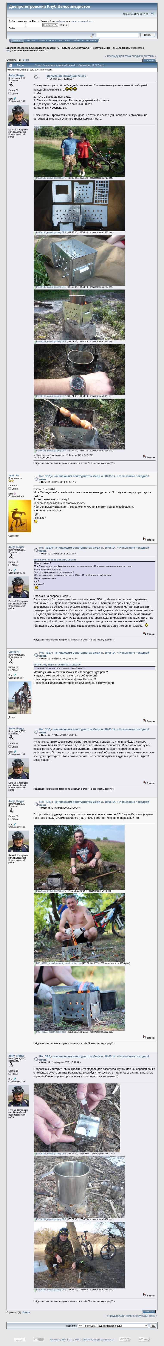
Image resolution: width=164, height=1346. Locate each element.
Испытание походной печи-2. (30, 50)
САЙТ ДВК (30, 40)
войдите (61, 21)
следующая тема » (144, 56)
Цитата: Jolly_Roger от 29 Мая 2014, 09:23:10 (57, 665)
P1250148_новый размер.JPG (50, 232)
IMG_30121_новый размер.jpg (50, 1032)
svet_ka (13, 475)
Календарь (64, 40)
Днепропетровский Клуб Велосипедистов (30, 48)
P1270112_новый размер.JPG (50, 891)
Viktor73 (13, 652)
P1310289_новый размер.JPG (50, 1153)
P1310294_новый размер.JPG (50, 1219)
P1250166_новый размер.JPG (50, 396)
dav (8, 50)
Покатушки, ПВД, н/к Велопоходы (111, 48)
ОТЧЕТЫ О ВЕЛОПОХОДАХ (73, 48)
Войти (76, 40)
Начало (17, 40)
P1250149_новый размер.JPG (50, 287)
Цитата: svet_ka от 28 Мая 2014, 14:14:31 (55, 560)
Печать (149, 60)
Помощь (42, 40)
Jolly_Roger (16, 75)
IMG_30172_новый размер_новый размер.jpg (58, 963)
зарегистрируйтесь (82, 21)
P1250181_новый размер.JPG (50, 450)
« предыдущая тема (118, 56)
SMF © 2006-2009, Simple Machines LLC (94, 1339)
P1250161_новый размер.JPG (50, 341)
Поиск (52, 40)
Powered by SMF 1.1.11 (61, 1339)
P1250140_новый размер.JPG (50, 178)
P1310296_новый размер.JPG (50, 1289)
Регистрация (89, 40)
